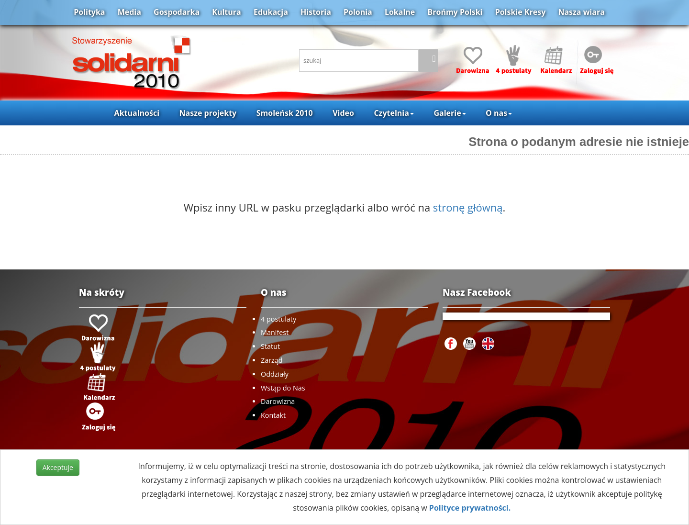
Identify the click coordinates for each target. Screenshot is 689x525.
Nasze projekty (208, 113)
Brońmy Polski (454, 12)
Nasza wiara (581, 12)
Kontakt (273, 415)
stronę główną (468, 207)
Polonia (358, 12)
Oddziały (275, 374)
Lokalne (400, 12)
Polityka (89, 12)
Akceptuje (58, 467)
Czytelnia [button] (393, 113)
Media (129, 12)
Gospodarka (177, 12)
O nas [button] (499, 113)
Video (343, 113)
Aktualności (136, 113)
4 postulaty (278, 319)
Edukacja (271, 12)
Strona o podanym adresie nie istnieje (578, 141)
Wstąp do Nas (283, 387)
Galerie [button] (449, 113)
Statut (270, 346)
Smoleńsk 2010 (284, 113)
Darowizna (278, 401)
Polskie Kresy (520, 12)
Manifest (275, 332)
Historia (315, 12)
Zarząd (272, 360)
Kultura (226, 12)
